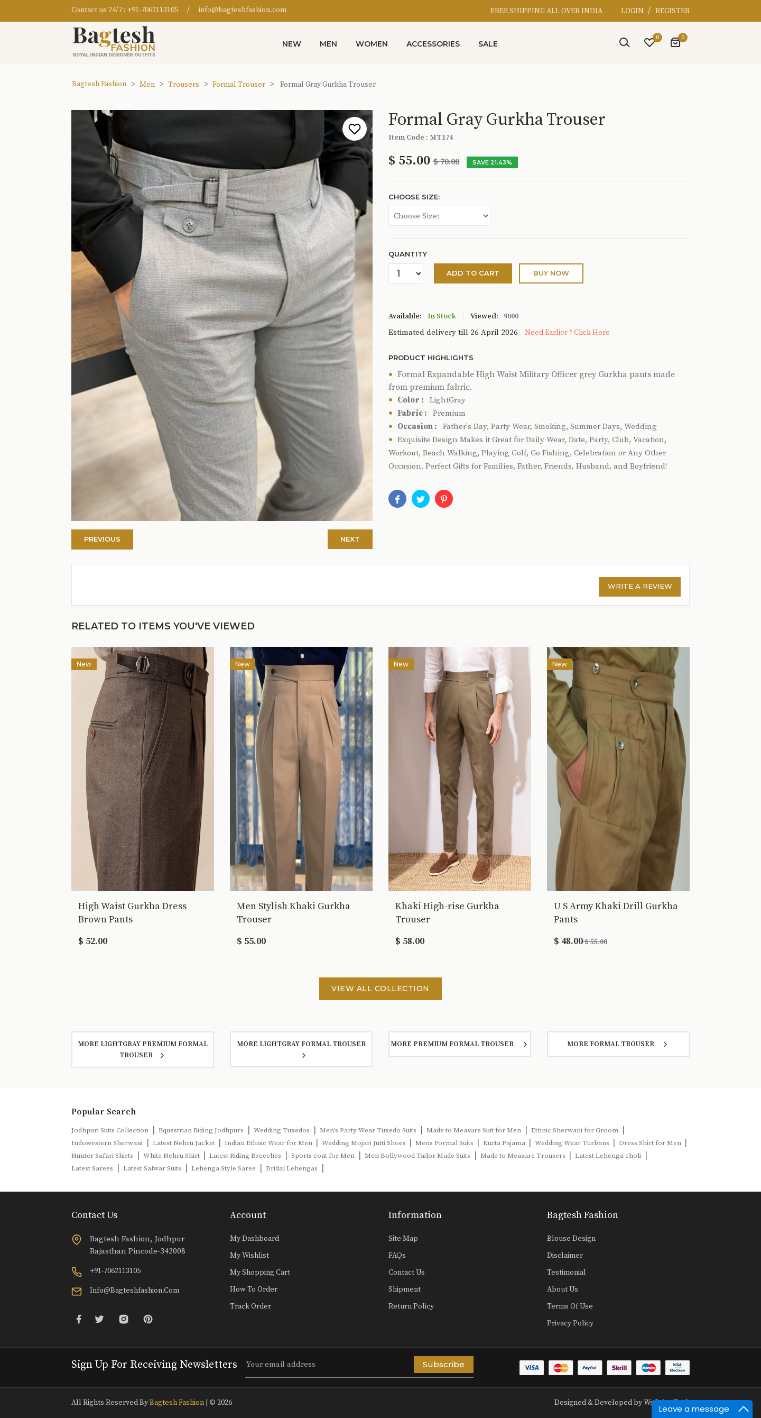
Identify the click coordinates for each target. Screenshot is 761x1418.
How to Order (253, 1289)
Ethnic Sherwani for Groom (574, 1130)
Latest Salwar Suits (152, 1168)
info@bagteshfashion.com (242, 10)
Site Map (403, 1238)
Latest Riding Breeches (245, 1155)
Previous (102, 539)
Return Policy (411, 1306)
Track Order (250, 1306)
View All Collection (380, 988)
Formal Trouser (238, 84)
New (291, 44)
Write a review (640, 586)
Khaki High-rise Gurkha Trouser (447, 913)
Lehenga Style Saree (223, 1168)
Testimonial (566, 1272)
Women (372, 44)
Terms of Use (570, 1306)
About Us (562, 1289)
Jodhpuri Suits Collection (110, 1130)
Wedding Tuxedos (282, 1130)
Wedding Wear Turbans (573, 1143)
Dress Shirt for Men (651, 1143)
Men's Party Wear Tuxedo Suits (368, 1130)
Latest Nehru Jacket (185, 1143)
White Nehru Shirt (172, 1155)
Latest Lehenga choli (608, 1155)
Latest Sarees (92, 1168)
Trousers (183, 84)
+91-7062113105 (153, 10)
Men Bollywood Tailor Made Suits (417, 1155)
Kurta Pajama (505, 1143)
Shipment (404, 1289)
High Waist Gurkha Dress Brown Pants (132, 913)
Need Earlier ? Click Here (567, 332)
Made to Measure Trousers (523, 1155)
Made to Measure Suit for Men (473, 1130)
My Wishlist (249, 1255)
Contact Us (406, 1272)
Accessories (433, 44)
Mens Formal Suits (445, 1143)
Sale (488, 44)
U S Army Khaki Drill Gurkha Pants (616, 913)
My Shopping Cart (260, 1272)
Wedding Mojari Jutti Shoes (364, 1143)
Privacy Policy (570, 1323)
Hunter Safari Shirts (102, 1155)
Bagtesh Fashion (99, 84)
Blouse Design (571, 1238)
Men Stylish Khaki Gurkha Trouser (293, 913)
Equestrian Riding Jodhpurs (201, 1130)
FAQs (397, 1255)
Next (350, 539)
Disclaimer (565, 1255)
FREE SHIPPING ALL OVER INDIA (546, 11)
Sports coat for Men (323, 1155)
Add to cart (473, 273)
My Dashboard (254, 1238)
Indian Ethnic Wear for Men (269, 1143)
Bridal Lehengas (292, 1168)
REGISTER (672, 11)
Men (328, 44)
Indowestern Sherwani (107, 1143)
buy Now (551, 273)
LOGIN (633, 11)
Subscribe (444, 1364)
